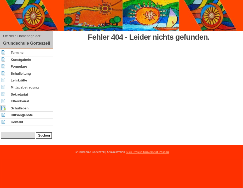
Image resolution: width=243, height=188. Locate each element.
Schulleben (19, 108)
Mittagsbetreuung (25, 87)
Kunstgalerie (21, 60)
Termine (17, 53)
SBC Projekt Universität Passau (147, 152)
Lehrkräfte (19, 80)
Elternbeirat (20, 101)
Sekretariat (19, 94)
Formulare (19, 66)
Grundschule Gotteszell (26, 43)
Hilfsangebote (22, 115)
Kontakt (17, 122)
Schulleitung (21, 73)
